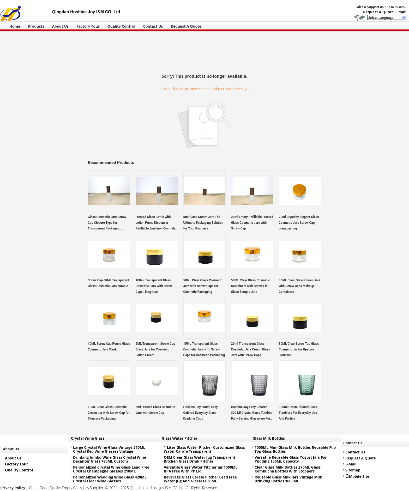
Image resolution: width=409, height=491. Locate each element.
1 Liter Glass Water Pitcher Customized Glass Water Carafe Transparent (204, 449)
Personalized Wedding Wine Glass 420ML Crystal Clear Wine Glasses (110, 479)
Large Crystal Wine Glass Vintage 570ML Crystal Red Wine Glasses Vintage (109, 449)
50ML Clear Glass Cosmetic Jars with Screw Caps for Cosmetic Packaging (202, 286)
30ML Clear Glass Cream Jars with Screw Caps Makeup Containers (300, 286)
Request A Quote (378, 11)
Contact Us (153, 26)
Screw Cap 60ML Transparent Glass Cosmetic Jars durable (108, 283)
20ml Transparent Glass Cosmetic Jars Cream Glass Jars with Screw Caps (250, 349)
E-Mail (351, 464)
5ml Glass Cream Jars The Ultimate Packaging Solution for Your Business (203, 222)
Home (14, 26)
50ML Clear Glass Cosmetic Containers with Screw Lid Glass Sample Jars (250, 286)
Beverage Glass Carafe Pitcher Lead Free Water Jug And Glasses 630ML (200, 479)
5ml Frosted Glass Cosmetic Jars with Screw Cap (155, 410)
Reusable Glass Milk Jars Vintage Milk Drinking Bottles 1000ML (288, 479)
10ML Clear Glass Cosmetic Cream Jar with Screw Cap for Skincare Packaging (109, 412)
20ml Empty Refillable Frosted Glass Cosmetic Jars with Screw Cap (252, 222)
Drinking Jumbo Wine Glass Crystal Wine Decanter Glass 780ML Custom (109, 459)
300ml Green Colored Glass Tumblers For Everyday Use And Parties (298, 412)
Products (36, 26)
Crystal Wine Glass (87, 438)
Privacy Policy (12, 487)
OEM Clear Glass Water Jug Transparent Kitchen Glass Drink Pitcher (199, 459)
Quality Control (121, 26)
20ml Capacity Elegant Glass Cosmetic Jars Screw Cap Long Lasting (299, 222)
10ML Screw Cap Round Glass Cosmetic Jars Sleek (109, 346)
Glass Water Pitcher (179, 438)
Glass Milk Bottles (268, 438)
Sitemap (352, 470)
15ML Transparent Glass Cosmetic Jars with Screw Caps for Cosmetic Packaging (204, 349)
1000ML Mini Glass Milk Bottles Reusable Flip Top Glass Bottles (295, 449)
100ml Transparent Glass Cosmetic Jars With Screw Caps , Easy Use (154, 286)
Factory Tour (87, 26)
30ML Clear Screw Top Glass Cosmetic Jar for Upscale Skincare (299, 349)
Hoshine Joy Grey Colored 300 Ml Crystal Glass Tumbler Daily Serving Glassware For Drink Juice (252, 413)
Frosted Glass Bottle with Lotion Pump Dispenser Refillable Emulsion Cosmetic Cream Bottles (156, 223)
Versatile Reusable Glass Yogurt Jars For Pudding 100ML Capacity (291, 459)
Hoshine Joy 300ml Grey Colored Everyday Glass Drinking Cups (200, 412)
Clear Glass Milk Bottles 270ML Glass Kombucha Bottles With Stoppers (288, 469)
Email (401, 11)
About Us (60, 26)
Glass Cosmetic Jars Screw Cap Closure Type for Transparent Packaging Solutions (107, 223)
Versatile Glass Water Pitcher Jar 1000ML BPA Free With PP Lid (200, 469)
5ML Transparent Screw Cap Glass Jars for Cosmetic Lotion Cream (155, 349)
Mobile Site (357, 476)
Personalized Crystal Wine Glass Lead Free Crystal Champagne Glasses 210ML (111, 469)
